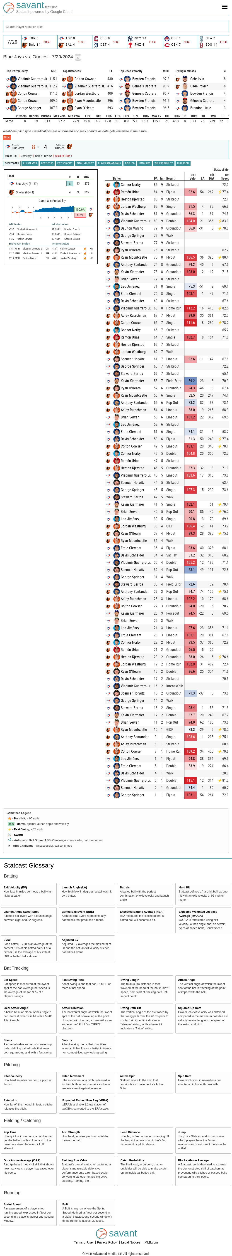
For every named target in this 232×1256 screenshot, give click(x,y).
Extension (10, 1100)
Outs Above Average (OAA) (22, 1160)
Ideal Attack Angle (16, 1008)
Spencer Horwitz (133, 359)
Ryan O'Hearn (84, 108)
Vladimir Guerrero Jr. (33, 79)
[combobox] (116, 26)
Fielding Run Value (74, 1160)
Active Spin (127, 1076)
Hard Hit (19, 818)
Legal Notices (131, 1242)
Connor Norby (131, 185)
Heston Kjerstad (132, 199)
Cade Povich (199, 86)
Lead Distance (130, 1132)
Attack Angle (187, 980)
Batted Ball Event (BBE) (78, 911)
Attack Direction (73, 1008)
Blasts (8, 1040)
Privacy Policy (107, 1242)
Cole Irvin (197, 79)
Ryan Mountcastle (88, 101)
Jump (182, 1132)
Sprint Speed (12, 1204)
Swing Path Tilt (131, 1008)
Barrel (21, 824)
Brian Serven (130, 279)
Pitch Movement (73, 1076)
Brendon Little (200, 108)
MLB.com (151, 1242)
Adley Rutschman (133, 315)
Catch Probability (132, 1160)
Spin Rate (184, 1076)
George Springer (29, 108)
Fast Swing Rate (73, 980)
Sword (18, 834)
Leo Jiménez (130, 286)
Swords (67, 1040)
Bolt (65, 1204)
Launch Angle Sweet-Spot (21, 911)
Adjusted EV (70, 940)
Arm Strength (71, 1132)
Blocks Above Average (193, 1160)
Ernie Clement (131, 294)
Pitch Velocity (13, 1076)
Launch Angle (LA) (74, 887)
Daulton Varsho (132, 228)
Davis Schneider (132, 214)
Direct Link (11, 156)
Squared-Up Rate (189, 1008)
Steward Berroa (132, 243)
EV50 (7, 940)
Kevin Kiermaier (132, 272)
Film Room (183, 163)
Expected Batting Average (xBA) (141, 911)
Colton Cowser (28, 93)
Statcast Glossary (29, 865)
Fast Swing (21, 829)
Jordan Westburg (87, 93)
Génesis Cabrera (144, 86)
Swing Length (130, 980)
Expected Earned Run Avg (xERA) (85, 1100)
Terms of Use (84, 1242)
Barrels (125, 887)
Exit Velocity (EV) (15, 887)
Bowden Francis (143, 79)
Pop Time (10, 1132)
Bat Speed (11, 980)
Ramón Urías (130, 192)
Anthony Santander (135, 264)
